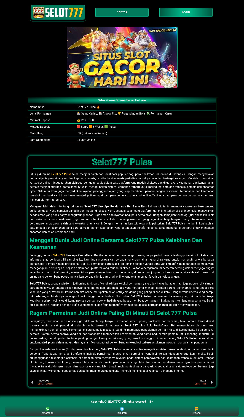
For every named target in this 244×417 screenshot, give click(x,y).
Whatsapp (47, 411)
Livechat (197, 411)
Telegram (121, 411)
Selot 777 (59, 255)
